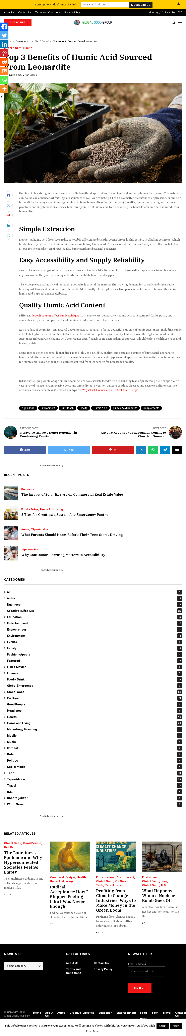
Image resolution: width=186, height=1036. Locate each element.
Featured (94, 660)
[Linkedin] (4, 44)
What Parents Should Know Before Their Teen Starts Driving (72, 535)
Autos (25, 529)
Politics (94, 760)
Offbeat (94, 748)
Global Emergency (94, 685)
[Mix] (4, 71)
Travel (94, 785)
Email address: (146, 969)
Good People (94, 704)
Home (37, 1012)
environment (48, 407)
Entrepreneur (94, 629)
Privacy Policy (103, 969)
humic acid (100, 407)
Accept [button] (162, 1025)
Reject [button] (176, 1025)
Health (27, 47)
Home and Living (51, 509)
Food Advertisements (50, 465)
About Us (72, 963)
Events (94, 642)
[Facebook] (4, 27)
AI (94, 592)
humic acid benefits (125, 407)
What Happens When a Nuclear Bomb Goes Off (158, 895)
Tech (94, 773)
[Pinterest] (4, 53)
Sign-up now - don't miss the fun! (55, 4)
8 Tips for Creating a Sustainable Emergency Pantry (64, 515)
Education (94, 617)
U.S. (94, 791)
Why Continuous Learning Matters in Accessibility (63, 555)
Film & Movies (94, 667)
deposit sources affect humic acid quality (57, 315)
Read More (93, 1031)
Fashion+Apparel (94, 654)
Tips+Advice (39, 529)
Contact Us (101, 963)
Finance (94, 673)
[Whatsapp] (4, 80)
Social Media (94, 766)
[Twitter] (4, 35)
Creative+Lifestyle (94, 610)
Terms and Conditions (73, 971)
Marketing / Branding (94, 729)
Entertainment (94, 623)
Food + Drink (29, 509)
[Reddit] (4, 62)
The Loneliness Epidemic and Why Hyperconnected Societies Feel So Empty (23, 862)
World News (94, 804)
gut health (67, 407)
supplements (151, 407)
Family (94, 648)
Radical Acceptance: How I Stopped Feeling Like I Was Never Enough (69, 896)
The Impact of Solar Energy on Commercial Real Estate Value (72, 494)
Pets (94, 754)
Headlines (94, 710)
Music (94, 741)
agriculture (28, 407)
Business (27, 489)
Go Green (94, 698)
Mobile (94, 735)
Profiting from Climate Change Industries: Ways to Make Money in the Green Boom (116, 900)
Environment (23, 41)
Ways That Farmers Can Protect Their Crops (110, 390)
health (83, 407)
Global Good (94, 692)
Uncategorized (94, 798)
